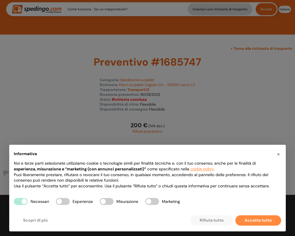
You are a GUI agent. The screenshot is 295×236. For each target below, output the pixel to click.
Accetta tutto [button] (258, 220)
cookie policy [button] (201, 169)
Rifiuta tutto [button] (212, 220)
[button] (278, 154)
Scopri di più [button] (35, 220)
